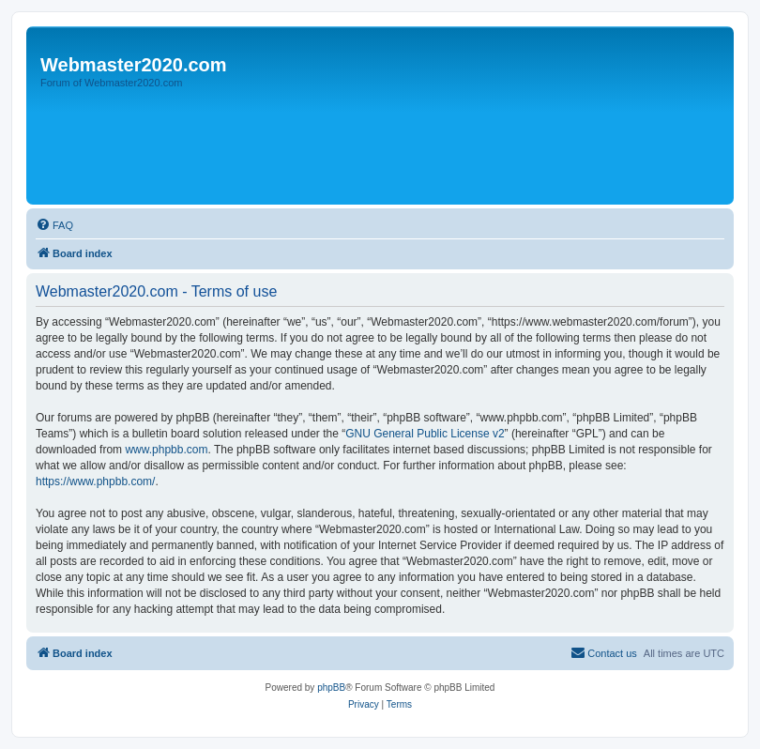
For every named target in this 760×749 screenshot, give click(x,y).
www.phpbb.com (166, 449)
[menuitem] (54, 225)
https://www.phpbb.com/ (95, 481)
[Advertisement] (372, 147)
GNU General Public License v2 (424, 433)
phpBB (331, 687)
